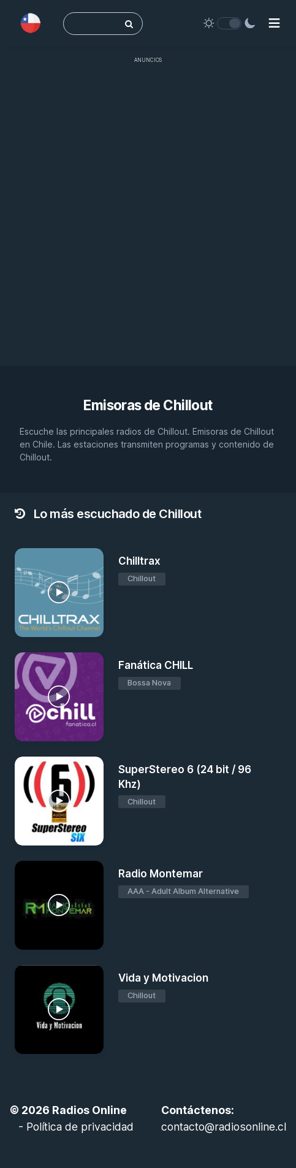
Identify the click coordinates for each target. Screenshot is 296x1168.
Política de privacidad (80, 1126)
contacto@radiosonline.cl (223, 1126)
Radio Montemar (160, 874)
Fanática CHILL (155, 665)
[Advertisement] (148, 218)
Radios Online (89, 1110)
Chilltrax (139, 561)
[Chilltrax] (59, 592)
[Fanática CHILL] (59, 696)
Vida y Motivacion (163, 978)
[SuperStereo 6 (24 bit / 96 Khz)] (59, 801)
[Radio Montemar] (59, 905)
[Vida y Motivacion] (59, 1009)
